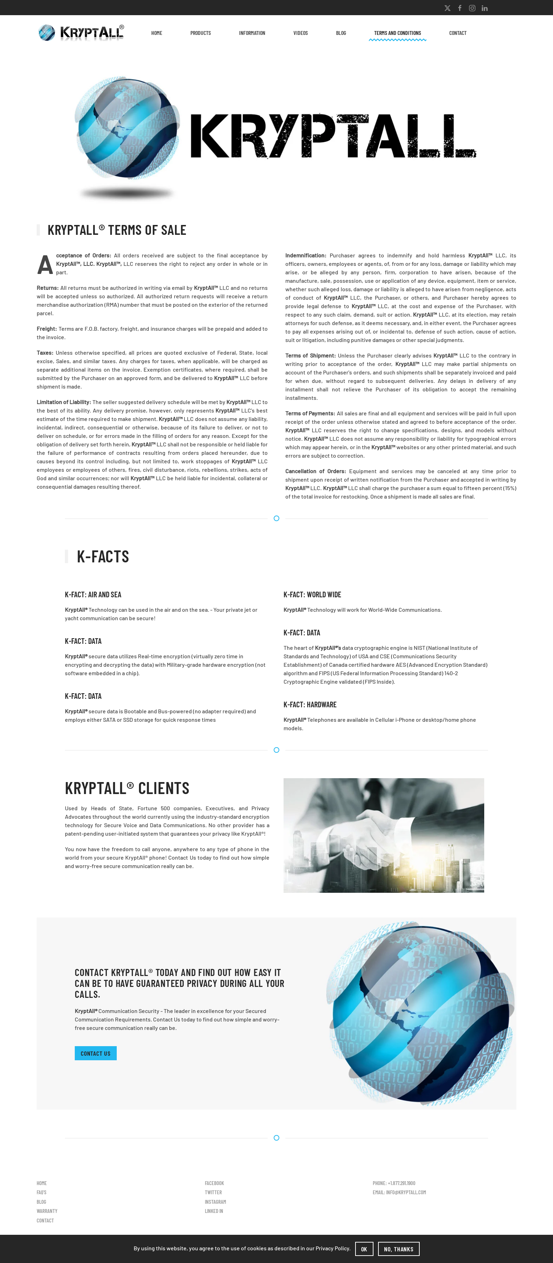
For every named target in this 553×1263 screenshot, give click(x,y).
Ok (364, 1249)
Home (156, 32)
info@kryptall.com (406, 1192)
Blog (341, 32)
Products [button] (200, 32)
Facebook (214, 1183)
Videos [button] (300, 32)
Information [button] (252, 32)
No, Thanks (399, 1249)
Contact (458, 32)
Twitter (213, 1192)
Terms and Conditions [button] (397, 32)
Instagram (215, 1201)
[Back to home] (82, 32)
